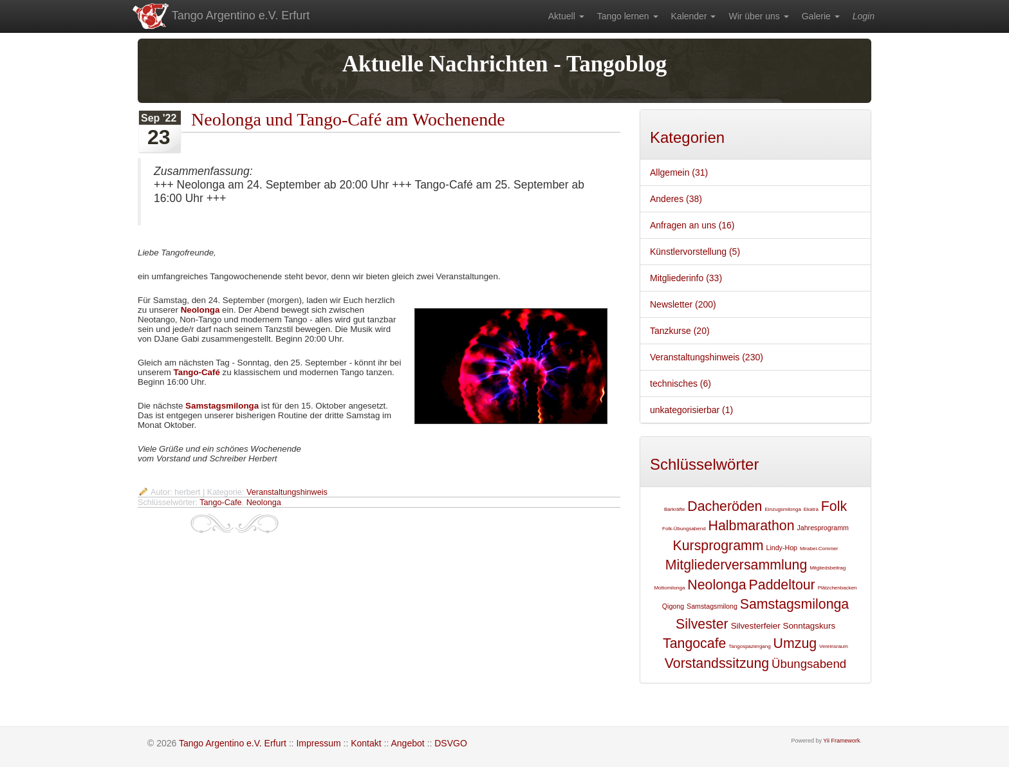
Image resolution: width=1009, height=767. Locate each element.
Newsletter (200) (683, 304)
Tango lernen (627, 16)
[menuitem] (566, 16)
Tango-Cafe (220, 502)
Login (864, 16)
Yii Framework (841, 740)
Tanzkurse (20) (680, 331)
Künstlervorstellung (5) (695, 251)
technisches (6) (680, 383)
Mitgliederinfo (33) (686, 278)
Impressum (318, 743)
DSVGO (450, 743)
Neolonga (200, 310)
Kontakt (366, 743)
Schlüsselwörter (704, 464)
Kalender (693, 16)
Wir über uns (758, 16)
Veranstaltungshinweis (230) (706, 357)
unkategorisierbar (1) (691, 410)
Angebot (407, 743)
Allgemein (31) (679, 172)
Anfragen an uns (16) (692, 225)
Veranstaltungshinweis (287, 492)
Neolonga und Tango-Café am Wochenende (348, 119)
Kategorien (687, 137)
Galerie (821, 16)
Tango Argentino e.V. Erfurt (220, 16)
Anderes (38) (676, 199)
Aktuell (566, 16)
